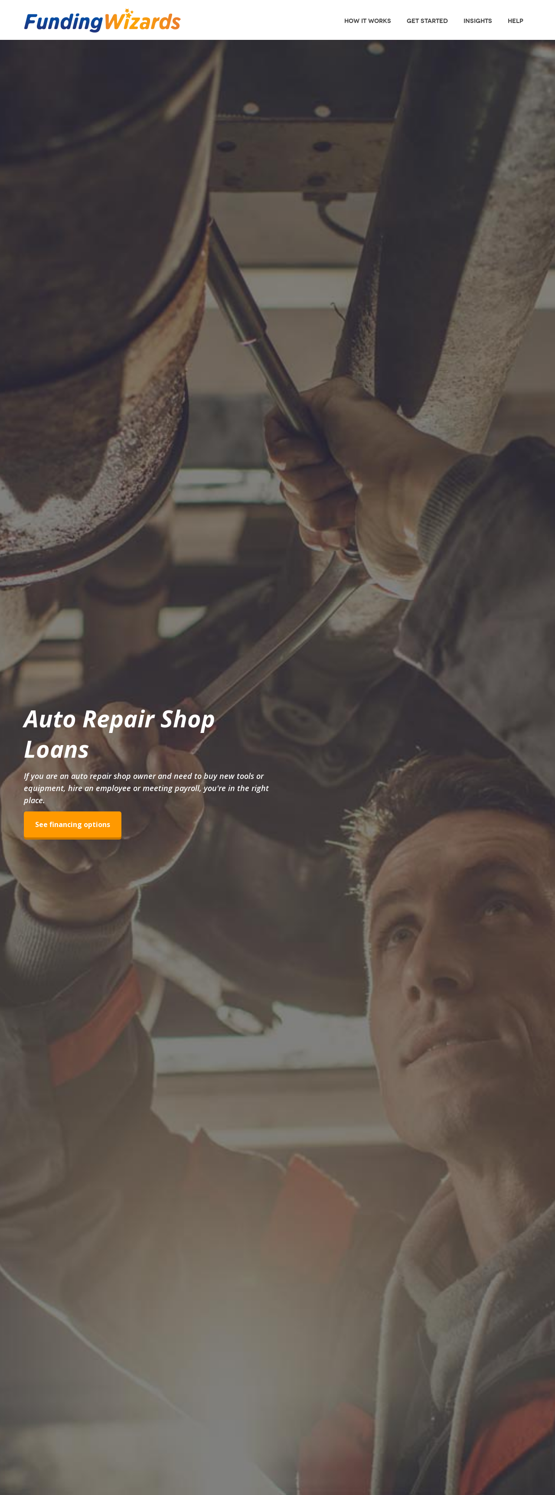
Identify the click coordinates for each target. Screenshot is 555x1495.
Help (515, 21)
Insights (478, 21)
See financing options (72, 824)
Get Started (427, 21)
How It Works (367, 21)
